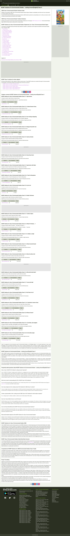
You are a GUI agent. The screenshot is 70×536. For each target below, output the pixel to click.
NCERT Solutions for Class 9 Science (24, 522)
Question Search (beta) (55, 495)
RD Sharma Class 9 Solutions (23, 500)
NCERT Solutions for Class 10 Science (25, 520)
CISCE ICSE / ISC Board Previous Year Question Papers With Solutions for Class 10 (42, 531)
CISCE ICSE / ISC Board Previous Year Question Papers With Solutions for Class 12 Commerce (42, 524)
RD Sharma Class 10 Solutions (24, 499)
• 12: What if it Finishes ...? (6, 42)
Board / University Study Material (42, 489)
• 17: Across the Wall (5, 48)
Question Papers (54, 493)
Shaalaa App (54, 500)
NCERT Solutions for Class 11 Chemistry (25, 517)
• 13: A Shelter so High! (5, 43)
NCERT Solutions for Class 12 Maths (24, 510)
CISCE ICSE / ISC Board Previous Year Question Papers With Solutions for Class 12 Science (42, 528)
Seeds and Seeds (5, 144)
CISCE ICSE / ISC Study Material (40, 494)
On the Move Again (5, 340)
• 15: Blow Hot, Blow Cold (5, 46)
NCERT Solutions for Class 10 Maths (24, 519)
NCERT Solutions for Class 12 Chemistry (25, 512)
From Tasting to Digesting (6, 123)
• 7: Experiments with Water (6, 36)
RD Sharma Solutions (22, 498)
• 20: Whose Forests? (5, 52)
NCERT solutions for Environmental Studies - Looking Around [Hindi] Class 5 (16, 85)
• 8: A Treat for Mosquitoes (6, 37)
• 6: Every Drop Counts (5, 35)
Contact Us (53, 498)
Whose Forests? (5, 319)
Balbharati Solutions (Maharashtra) (24, 495)
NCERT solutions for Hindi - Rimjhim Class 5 (10, 86)
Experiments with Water (6, 172)
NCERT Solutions (21, 497)
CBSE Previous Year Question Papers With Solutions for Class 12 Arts (42, 500)
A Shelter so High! (5, 241)
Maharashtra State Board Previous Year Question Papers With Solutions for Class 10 (42, 519)
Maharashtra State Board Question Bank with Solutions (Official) (26, 491)
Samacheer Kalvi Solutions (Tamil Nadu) (25, 496)
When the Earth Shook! (6, 251)
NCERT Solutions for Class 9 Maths (24, 521)
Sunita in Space (4, 220)
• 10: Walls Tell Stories (5, 40)
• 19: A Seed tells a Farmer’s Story (7, 51)
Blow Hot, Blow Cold (5, 261)
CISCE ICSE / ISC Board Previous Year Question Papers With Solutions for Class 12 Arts (42, 521)
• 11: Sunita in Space (5, 41)
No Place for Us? (5, 299)
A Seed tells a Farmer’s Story (7, 309)
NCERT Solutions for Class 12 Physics (25, 511)
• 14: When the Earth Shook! (6, 45)
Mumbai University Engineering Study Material (41, 496)
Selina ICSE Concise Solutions (23, 505)
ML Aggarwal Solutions (22, 507)
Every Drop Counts (5, 162)
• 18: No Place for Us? (5, 50)
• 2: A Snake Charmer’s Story (6, 30)
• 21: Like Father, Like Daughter (6, 53)
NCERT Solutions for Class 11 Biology (25, 518)
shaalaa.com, (3, 383)
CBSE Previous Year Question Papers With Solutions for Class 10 (42, 507)
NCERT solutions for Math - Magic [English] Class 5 (11, 87)
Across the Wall (4, 289)
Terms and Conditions (55, 497)
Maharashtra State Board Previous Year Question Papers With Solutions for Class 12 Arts (42, 509)
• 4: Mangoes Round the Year (6, 32)
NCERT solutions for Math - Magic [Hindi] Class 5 (11, 88)
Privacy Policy (54, 496)
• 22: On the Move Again (5, 55)
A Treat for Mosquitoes (6, 182)
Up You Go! (4, 192)
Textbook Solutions (23, 493)
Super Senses (4, 103)
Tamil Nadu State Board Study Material (41, 493)
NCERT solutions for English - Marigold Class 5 (11, 83)
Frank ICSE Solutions (22, 506)
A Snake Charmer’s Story (6, 113)
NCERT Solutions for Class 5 (37, 20)
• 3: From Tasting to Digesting (6, 31)
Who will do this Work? (6, 279)
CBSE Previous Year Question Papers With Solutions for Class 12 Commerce (42, 502)
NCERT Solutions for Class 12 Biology (25, 513)
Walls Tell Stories (5, 202)
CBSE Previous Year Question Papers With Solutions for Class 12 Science (42, 505)
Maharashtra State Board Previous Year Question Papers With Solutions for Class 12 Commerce (42, 512)
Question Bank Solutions (55, 494)
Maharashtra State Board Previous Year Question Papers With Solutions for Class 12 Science (42, 516)
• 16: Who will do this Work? (6, 47)
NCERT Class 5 (31, 442)
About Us (53, 499)
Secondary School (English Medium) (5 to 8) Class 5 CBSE (11, 59)
